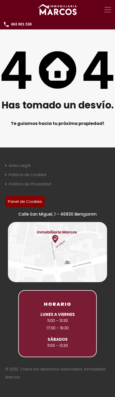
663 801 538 (21, 24)
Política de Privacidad (30, 184)
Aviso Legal (19, 165)
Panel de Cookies (25, 201)
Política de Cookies (28, 175)
